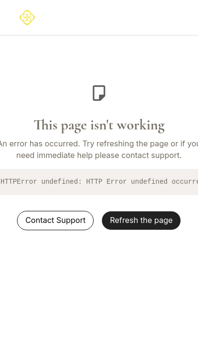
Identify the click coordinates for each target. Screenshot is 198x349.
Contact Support (55, 220)
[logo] (27, 17)
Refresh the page (141, 220)
